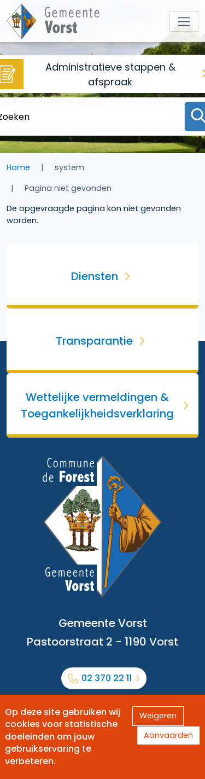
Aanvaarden (168, 735)
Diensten (94, 276)
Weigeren (158, 715)
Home (18, 167)
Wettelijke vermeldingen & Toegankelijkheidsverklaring (97, 405)
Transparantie (94, 340)
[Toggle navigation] (183, 21)
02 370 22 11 (106, 678)
